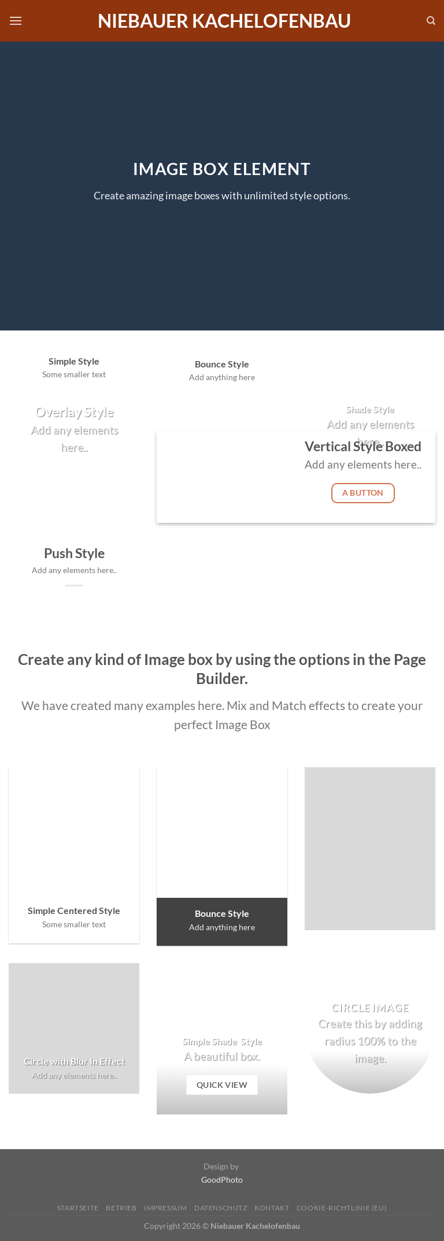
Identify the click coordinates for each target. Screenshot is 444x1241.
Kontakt (271, 1207)
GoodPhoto (222, 1179)
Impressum (165, 1207)
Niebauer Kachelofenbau (224, 21)
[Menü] (16, 20)
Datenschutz (220, 1207)
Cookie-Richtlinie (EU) (342, 1207)
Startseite (78, 1207)
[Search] (431, 21)
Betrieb (121, 1207)
